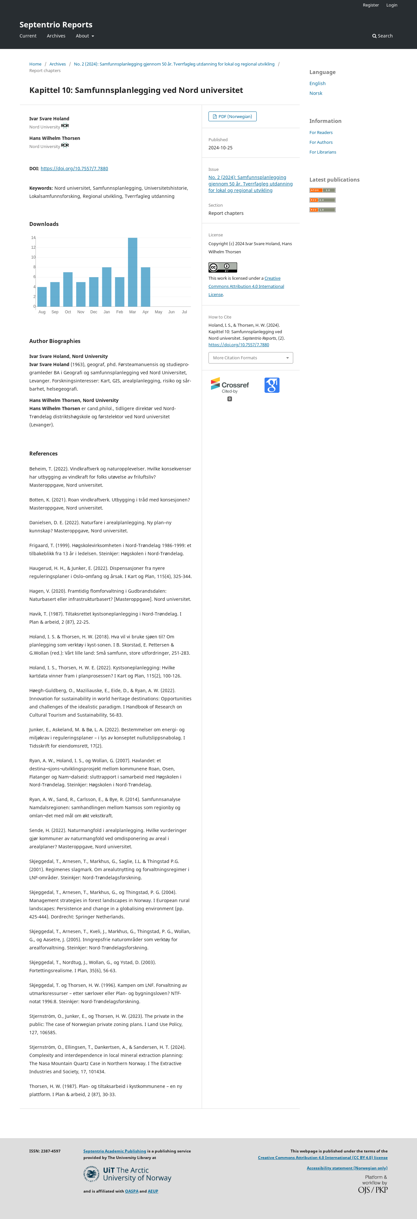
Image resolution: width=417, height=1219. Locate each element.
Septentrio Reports (56, 24)
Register (371, 5)
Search (382, 36)
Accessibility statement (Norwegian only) (347, 1168)
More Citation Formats (235, 358)
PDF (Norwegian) (235, 116)
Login (391, 5)
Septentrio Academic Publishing (114, 1151)
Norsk (315, 93)
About (83, 36)
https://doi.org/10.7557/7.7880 (74, 168)
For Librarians (322, 152)
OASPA (131, 1191)
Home (35, 64)
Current (28, 36)
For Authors (321, 142)
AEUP (153, 1191)
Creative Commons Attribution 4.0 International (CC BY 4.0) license (323, 1157)
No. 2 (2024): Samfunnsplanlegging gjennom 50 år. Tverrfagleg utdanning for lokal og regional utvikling (174, 64)
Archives (56, 36)
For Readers (321, 132)
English (317, 83)
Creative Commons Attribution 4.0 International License (246, 286)
